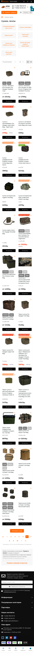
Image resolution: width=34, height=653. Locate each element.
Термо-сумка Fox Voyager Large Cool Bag (8, 351)
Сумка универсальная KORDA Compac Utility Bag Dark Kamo (7, 161)
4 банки (21, 83)
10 (17, 541)
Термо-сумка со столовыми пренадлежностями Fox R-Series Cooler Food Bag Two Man (24, 393)
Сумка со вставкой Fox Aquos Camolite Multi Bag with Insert (25, 123)
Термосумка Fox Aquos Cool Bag (23, 431)
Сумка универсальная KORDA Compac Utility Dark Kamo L (24, 160)
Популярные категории (17, 602)
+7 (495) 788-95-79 (19, 6)
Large (27, 275)
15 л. (20, 428)
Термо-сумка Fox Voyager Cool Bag (23, 315)
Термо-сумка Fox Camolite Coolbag (7, 318)
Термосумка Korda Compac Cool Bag (8, 471)
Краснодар (13, 1)
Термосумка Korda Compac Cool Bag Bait (24, 465)
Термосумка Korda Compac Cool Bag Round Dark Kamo (24, 504)
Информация (17, 597)
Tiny (20, 271)
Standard (5, 271)
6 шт (4, 83)
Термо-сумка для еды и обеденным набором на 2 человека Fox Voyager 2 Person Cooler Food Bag (24, 354)
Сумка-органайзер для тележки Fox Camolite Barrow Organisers (24, 236)
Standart (21, 230)
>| (25, 541)
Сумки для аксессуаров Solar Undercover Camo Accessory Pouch (24, 280)
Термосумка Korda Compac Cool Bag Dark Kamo (8, 511)
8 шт (9, 83)
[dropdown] (24, 2)
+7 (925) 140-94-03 (19, 8)
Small (4, 464)
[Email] (17, 582)
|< (3, 536)
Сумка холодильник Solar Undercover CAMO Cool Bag (25, 197)
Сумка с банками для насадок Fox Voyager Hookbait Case (8, 88)
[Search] (28, 12)
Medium (21, 275)
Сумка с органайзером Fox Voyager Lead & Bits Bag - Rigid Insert (8, 124)
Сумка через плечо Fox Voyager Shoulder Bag (8, 231)
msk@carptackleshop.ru (10, 621)
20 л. (25, 428)
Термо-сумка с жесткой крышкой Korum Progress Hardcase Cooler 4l (8, 392)
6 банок (28, 83)
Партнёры (17, 607)
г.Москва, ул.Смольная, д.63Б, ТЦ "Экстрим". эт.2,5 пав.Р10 (17, 628)
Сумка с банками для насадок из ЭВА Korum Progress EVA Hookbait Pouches (24, 88)
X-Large (10, 507)
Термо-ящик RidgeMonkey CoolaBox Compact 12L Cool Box (8, 430)
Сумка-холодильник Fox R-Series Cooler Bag (9, 276)
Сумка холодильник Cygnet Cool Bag (8, 196)
